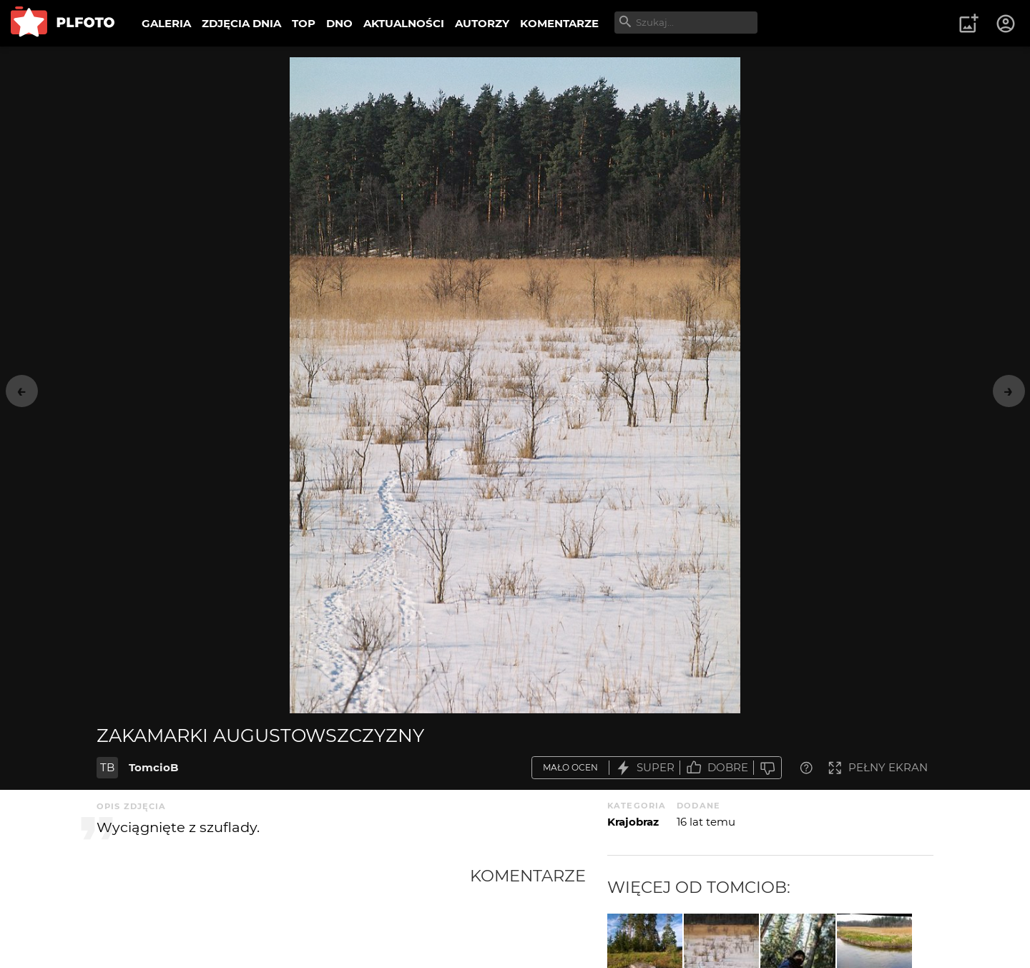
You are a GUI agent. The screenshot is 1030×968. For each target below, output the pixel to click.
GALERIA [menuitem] (166, 23)
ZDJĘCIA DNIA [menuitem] (241, 23)
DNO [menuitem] (339, 23)
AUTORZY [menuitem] (482, 23)
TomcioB (153, 767)
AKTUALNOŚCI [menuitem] (403, 23)
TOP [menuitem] (303, 23)
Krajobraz (633, 821)
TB (107, 767)
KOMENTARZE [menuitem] (559, 23)
